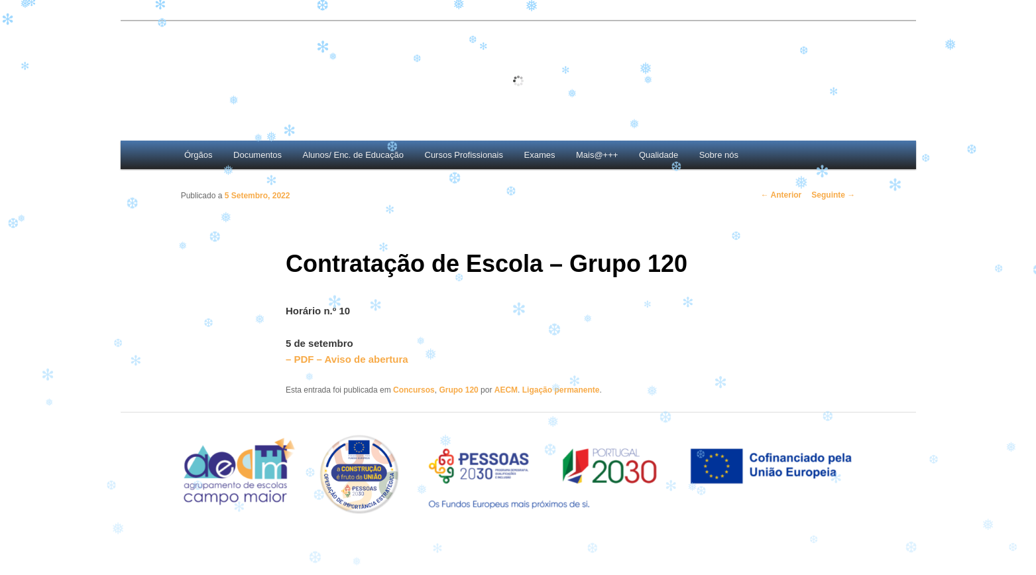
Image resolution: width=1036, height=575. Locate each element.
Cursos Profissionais (464, 155)
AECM (506, 390)
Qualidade (658, 155)
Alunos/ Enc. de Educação (353, 155)
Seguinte (833, 195)
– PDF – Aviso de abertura (347, 359)
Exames (539, 155)
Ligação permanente (561, 390)
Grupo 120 (458, 390)
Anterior (781, 195)
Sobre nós (718, 155)
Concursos (414, 390)
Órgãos (198, 155)
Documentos (257, 155)
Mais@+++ (597, 155)
